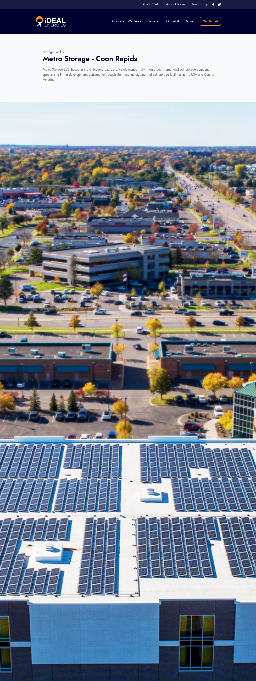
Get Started (210, 21)
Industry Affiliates (174, 4)
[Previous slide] (7, 442)
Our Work (172, 21)
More (189, 21)
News (194, 4)
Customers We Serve (126, 21)
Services (154, 21)
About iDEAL (150, 4)
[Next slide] (249, 442)
